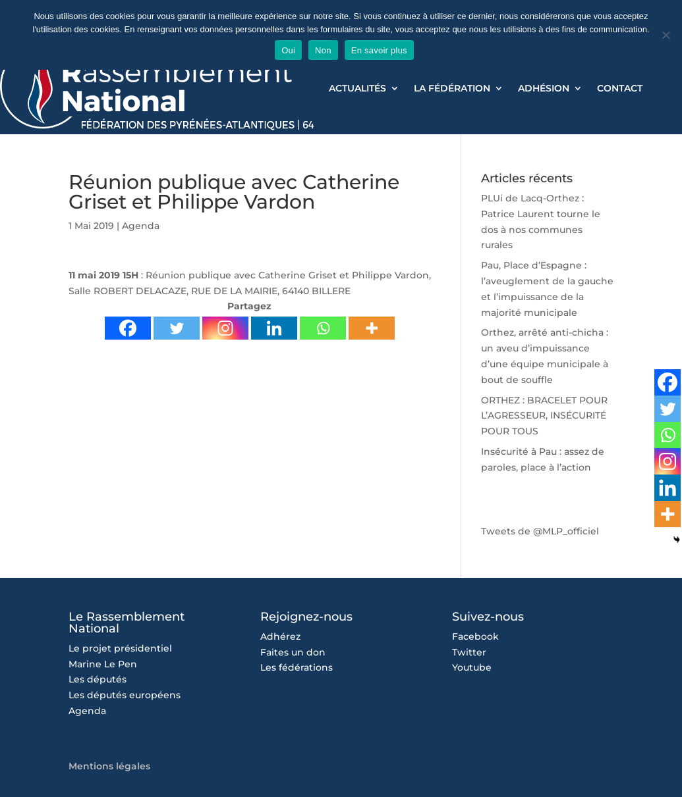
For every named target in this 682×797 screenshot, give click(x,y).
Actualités (357, 89)
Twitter (469, 652)
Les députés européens (125, 695)
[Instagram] (225, 328)
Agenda (140, 226)
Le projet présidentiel (120, 648)
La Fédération (452, 89)
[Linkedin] (274, 328)
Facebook (475, 636)
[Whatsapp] (323, 328)
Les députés (98, 679)
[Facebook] (128, 328)
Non (323, 50)
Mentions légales (109, 766)
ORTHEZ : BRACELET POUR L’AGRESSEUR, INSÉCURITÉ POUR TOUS (544, 416)
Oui (288, 50)
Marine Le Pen (103, 664)
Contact (619, 89)
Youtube (472, 667)
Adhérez (280, 636)
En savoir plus (379, 50)
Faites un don (293, 652)
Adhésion (543, 89)
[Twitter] (177, 328)
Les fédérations (296, 667)
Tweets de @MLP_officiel (540, 531)
